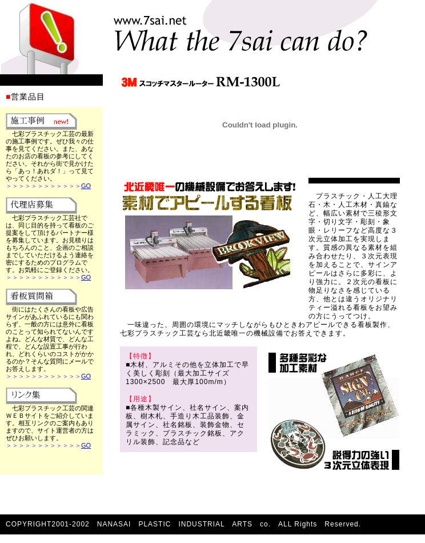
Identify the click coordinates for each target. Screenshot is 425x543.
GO (86, 185)
